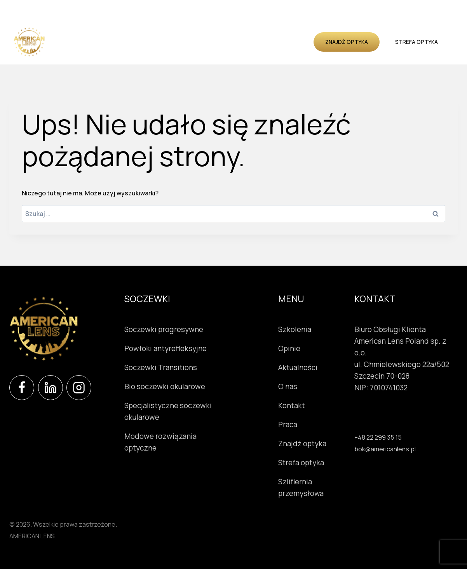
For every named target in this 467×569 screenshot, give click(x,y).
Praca (287, 424)
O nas (165, 50)
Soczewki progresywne (163, 329)
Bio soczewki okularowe (164, 386)
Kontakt (193, 50)
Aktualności (288, 32)
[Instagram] (78, 387)
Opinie (254, 32)
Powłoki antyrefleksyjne (165, 348)
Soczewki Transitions (160, 367)
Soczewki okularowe (86, 32)
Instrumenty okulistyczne (163, 32)
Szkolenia (224, 32)
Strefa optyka (416, 41)
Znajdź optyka (346, 41)
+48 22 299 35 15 (378, 437)
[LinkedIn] (50, 387)
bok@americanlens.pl (385, 449)
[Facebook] (21, 387)
